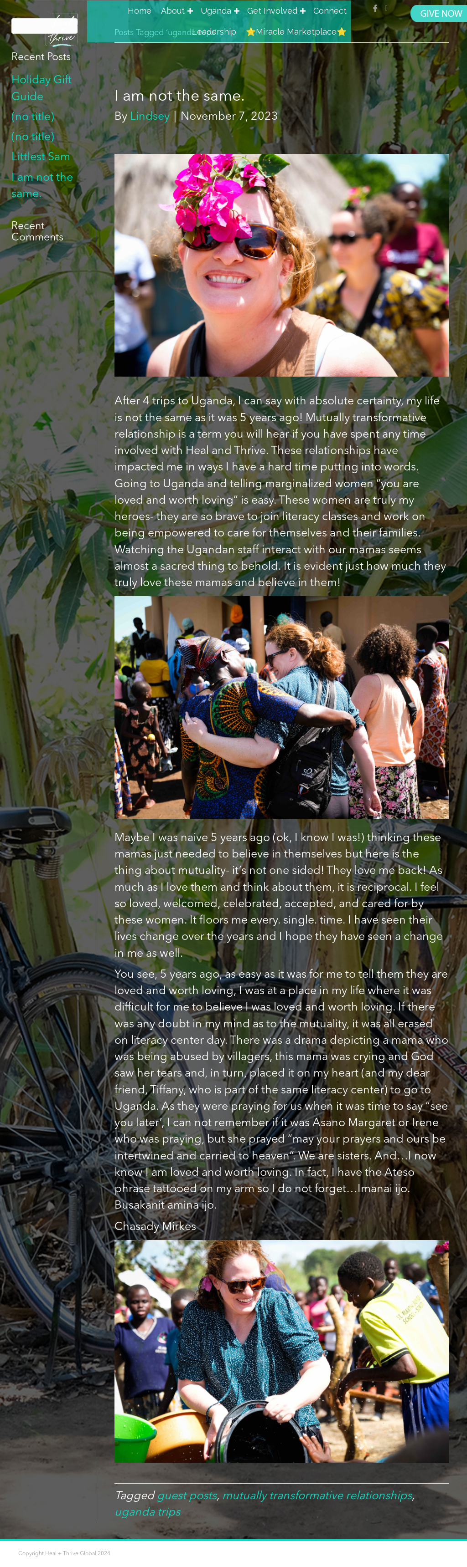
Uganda (216, 10)
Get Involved (272, 10)
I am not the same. (179, 96)
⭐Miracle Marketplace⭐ (296, 31)
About (173, 10)
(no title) (32, 117)
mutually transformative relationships (317, 1496)
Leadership (214, 31)
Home (139, 10)
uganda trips (147, 1512)
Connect (330, 10)
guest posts (187, 1496)
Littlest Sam (40, 157)
